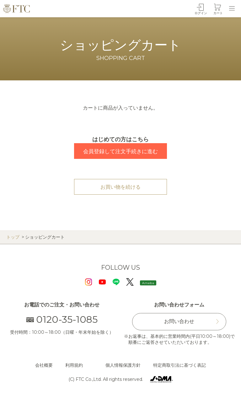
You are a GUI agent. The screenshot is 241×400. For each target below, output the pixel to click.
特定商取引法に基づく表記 (179, 365)
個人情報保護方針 (123, 365)
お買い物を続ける (120, 187)
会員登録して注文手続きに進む (120, 151)
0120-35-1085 (62, 319)
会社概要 (44, 365)
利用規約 (74, 365)
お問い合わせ (179, 321)
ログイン (201, 13)
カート (218, 13)
